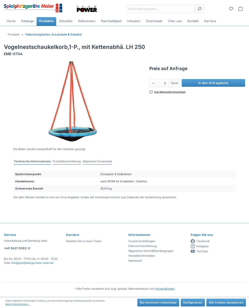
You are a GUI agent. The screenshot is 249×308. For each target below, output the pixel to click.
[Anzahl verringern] (153, 83)
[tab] (32, 161)
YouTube (199, 251)
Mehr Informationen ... (17, 304)
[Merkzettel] (231, 9)
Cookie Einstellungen (141, 241)
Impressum (135, 260)
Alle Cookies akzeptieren (226, 302)
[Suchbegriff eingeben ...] (160, 9)
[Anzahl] (159, 83)
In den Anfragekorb (213, 83)
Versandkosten (165, 288)
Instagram (200, 246)
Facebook (200, 241)
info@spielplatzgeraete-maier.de (32, 262)
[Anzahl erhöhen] (165, 83)
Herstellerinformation (141, 255)
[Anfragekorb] (240, 9)
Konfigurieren (192, 302)
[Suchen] (199, 9)
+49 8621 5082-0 (17, 248)
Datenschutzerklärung (142, 246)
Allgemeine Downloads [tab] (97, 161)
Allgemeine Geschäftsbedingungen (151, 250)
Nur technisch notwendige (158, 302)
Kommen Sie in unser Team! (83, 241)
